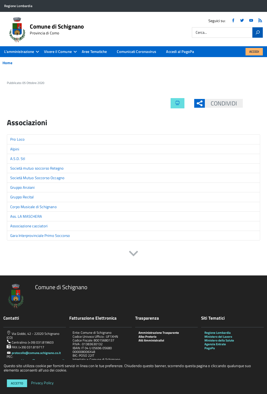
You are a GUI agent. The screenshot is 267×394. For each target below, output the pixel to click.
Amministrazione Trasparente (159, 332)
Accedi (254, 51)
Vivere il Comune (58, 51)
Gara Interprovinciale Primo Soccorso (40, 235)
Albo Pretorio (147, 336)
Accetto (17, 383)
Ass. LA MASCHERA (26, 216)
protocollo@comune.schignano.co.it (36, 352)
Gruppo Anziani (22, 187)
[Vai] (257, 32)
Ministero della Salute (219, 340)
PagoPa (209, 348)
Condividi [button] (221, 103)
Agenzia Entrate (215, 344)
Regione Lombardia (217, 332)
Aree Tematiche (94, 51)
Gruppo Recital (22, 197)
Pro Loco (17, 139)
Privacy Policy (42, 382)
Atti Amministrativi (151, 340)
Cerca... (201, 32)
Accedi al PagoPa (180, 51)
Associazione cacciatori (29, 226)
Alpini (14, 149)
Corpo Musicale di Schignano (33, 207)
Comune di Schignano (57, 29)
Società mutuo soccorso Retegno (37, 168)
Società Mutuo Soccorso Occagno (37, 178)
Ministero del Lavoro (218, 336)
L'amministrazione (19, 51)
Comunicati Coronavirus (136, 51)
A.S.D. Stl (17, 158)
